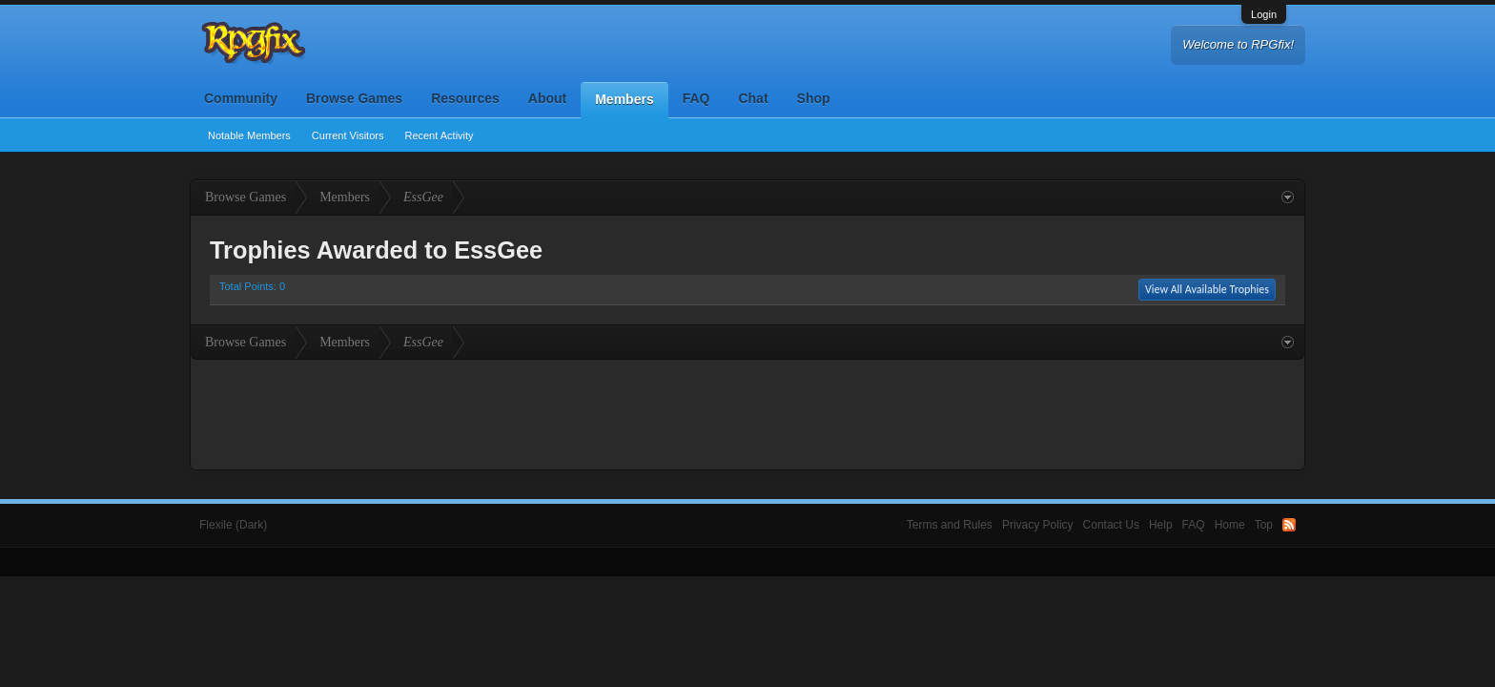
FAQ (696, 98)
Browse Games (354, 98)
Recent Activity (438, 135)
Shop (813, 98)
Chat (753, 98)
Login (1264, 14)
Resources (465, 98)
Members (624, 99)
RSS (1289, 524)
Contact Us (1111, 524)
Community (240, 98)
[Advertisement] (747, 412)
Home (1230, 524)
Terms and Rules (950, 524)
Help (1161, 524)
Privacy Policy (1038, 524)
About (547, 98)
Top (1264, 524)
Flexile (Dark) (233, 524)
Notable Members (249, 135)
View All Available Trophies (1207, 289)
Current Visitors (348, 135)
